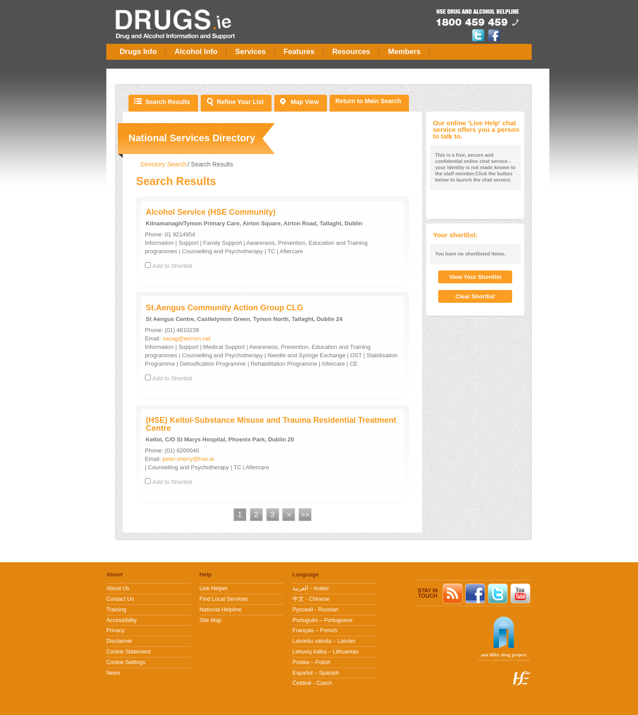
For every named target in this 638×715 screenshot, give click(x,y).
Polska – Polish (311, 662)
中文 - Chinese (310, 599)
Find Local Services (223, 599)
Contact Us (120, 599)
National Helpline (220, 610)
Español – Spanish (315, 673)
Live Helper (213, 588)
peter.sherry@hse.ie (188, 459)
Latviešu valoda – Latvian (323, 641)
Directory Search (163, 164)
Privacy (115, 630)
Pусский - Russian (315, 610)
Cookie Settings (125, 662)
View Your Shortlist (475, 277)
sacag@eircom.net (187, 338)
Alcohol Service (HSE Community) (211, 212)
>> (305, 514)
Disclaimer (119, 641)
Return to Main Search (368, 100)
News (113, 673)
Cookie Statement (128, 652)
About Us (117, 588)
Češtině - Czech (312, 683)
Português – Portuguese (322, 620)
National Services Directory (191, 137)
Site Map (210, 620)
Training (116, 610)
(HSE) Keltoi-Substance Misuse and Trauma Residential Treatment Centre (271, 424)
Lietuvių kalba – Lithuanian (325, 652)
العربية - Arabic (310, 588)
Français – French (315, 630)
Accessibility (121, 620)
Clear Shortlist (475, 296)
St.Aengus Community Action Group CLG (224, 307)
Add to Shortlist (172, 266)
